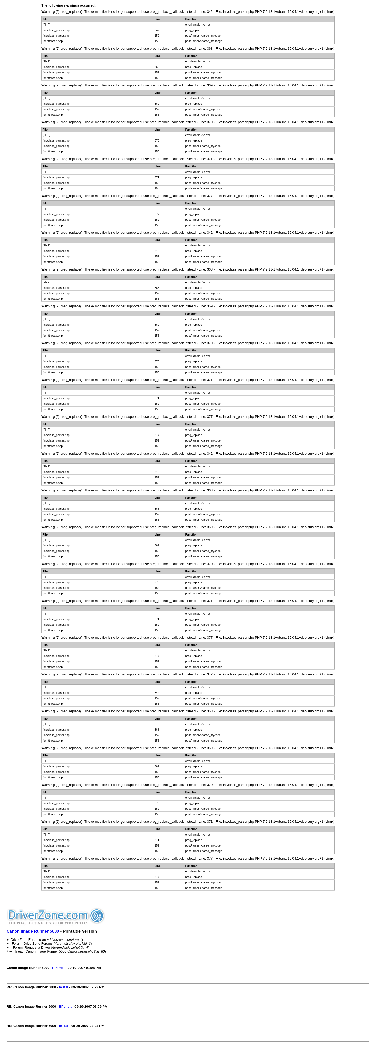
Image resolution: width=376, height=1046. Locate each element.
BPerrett (58, 968)
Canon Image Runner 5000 (33, 931)
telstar (63, 987)
